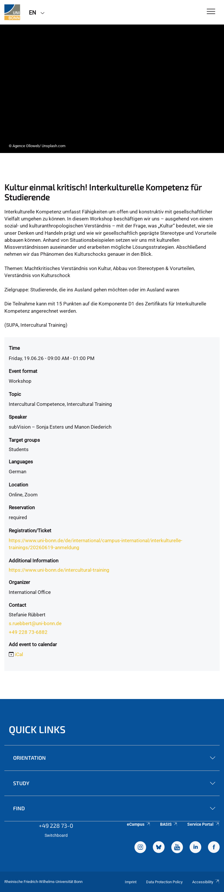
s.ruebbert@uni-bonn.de (35, 623)
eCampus (138, 824)
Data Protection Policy (164, 882)
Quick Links (37, 729)
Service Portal (203, 824)
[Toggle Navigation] (211, 12)
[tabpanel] (112, 89)
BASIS (169, 824)
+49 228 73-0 (56, 825)
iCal (19, 654)
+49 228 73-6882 (28, 632)
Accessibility (206, 882)
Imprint (130, 882)
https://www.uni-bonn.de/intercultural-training (59, 570)
